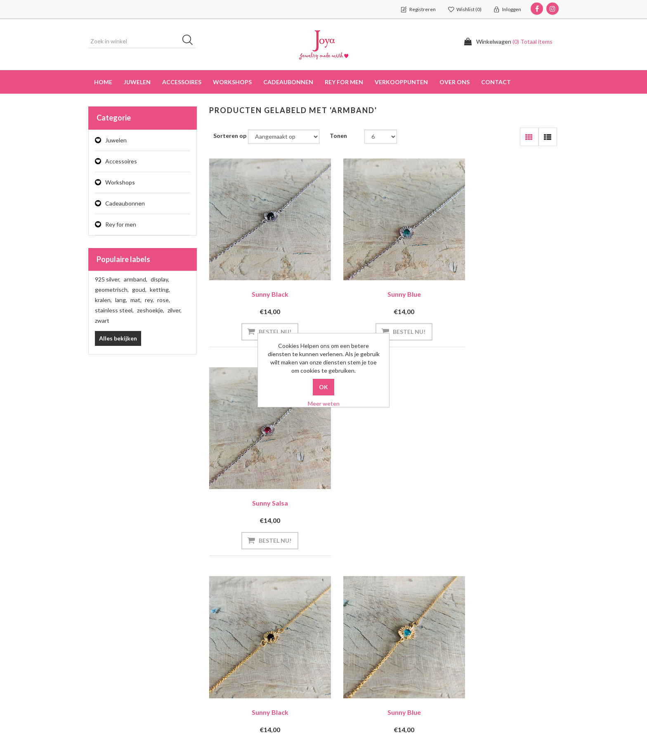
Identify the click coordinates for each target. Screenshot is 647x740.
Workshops (120, 182)
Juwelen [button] (137, 81)
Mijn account (108, 609)
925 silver (107, 279)
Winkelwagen (109, 659)
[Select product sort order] (283, 137)
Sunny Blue (384, 280)
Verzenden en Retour (361, 609)
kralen (103, 299)
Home (103, 81)
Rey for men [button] (344, 81)
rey (149, 299)
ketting (160, 289)
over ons (454, 81)
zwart (102, 320)
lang (121, 299)
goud (139, 289)
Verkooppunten (401, 81)
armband (135, 279)
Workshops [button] (232, 81)
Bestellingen (108, 626)
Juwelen (116, 140)
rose (163, 299)
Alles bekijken (118, 338)
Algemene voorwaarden (364, 642)
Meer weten (324, 403)
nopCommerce (139, 715)
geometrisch (112, 289)
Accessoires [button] (181, 81)
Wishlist (102, 675)
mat (136, 299)
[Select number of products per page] (380, 137)
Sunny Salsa (504, 280)
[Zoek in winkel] (142, 41)
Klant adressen (111, 642)
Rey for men (120, 224)
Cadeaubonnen (288, 81)
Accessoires (121, 161)
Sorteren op (229, 135)
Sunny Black (263, 280)
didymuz (173, 715)
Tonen (338, 135)
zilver (175, 310)
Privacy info (348, 626)
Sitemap (223, 609)
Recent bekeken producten (490, 626)
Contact (496, 81)
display (160, 279)
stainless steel (114, 310)
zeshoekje (150, 310)
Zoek (461, 610)
